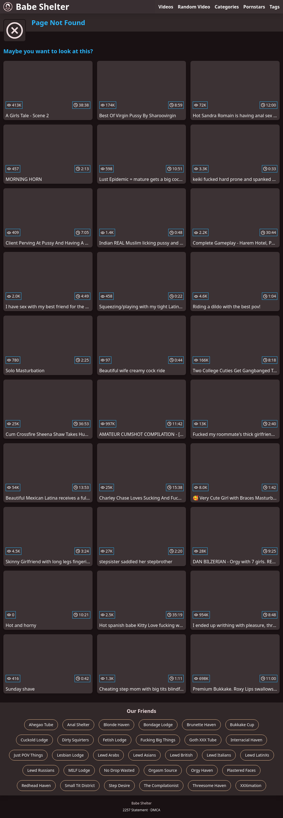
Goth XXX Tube (203, 739)
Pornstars (254, 7)
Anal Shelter (78, 724)
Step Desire (119, 785)
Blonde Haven (116, 724)
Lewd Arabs (108, 755)
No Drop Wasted (119, 770)
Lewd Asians (144, 755)
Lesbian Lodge (70, 755)
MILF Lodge (79, 770)
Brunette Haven (201, 724)
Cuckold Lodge (34, 739)
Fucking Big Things (158, 739)
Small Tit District (80, 785)
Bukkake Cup (242, 724)
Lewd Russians (40, 770)
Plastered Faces (241, 770)
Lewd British (181, 755)
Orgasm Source (163, 770)
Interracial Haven (246, 739)
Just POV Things (28, 755)
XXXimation (250, 785)
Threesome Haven (209, 785)
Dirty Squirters (75, 739)
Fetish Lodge (115, 739)
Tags (274, 7)
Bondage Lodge (158, 724)
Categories (227, 7)
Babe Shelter (36, 6)
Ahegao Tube (41, 724)
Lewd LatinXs (257, 755)
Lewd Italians (219, 755)
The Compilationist (161, 785)
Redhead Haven (36, 785)
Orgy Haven (202, 770)
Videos (165, 7)
